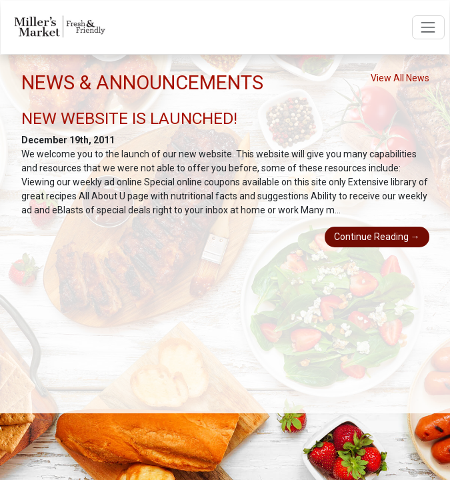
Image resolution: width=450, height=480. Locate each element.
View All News (400, 78)
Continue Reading (377, 236)
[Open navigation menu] (428, 27)
